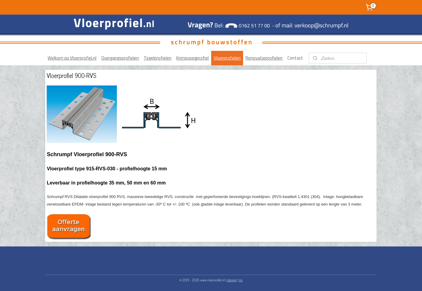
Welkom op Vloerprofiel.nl (72, 57)
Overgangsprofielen (120, 57)
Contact (295, 57)
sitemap (232, 280)
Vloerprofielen (227, 57)
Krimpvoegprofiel (192, 57)
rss (240, 280)
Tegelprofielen (157, 57)
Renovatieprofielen (264, 57)
